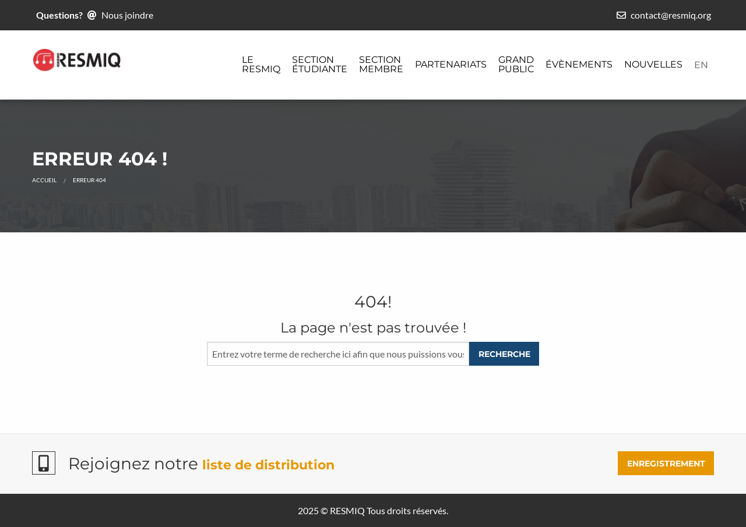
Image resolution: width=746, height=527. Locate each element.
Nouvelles (653, 64)
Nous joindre (127, 14)
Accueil (44, 179)
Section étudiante (319, 64)
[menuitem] (261, 65)
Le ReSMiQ (261, 64)
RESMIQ (347, 510)
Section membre (381, 64)
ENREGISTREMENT (666, 463)
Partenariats (451, 64)
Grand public (516, 64)
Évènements (579, 64)
